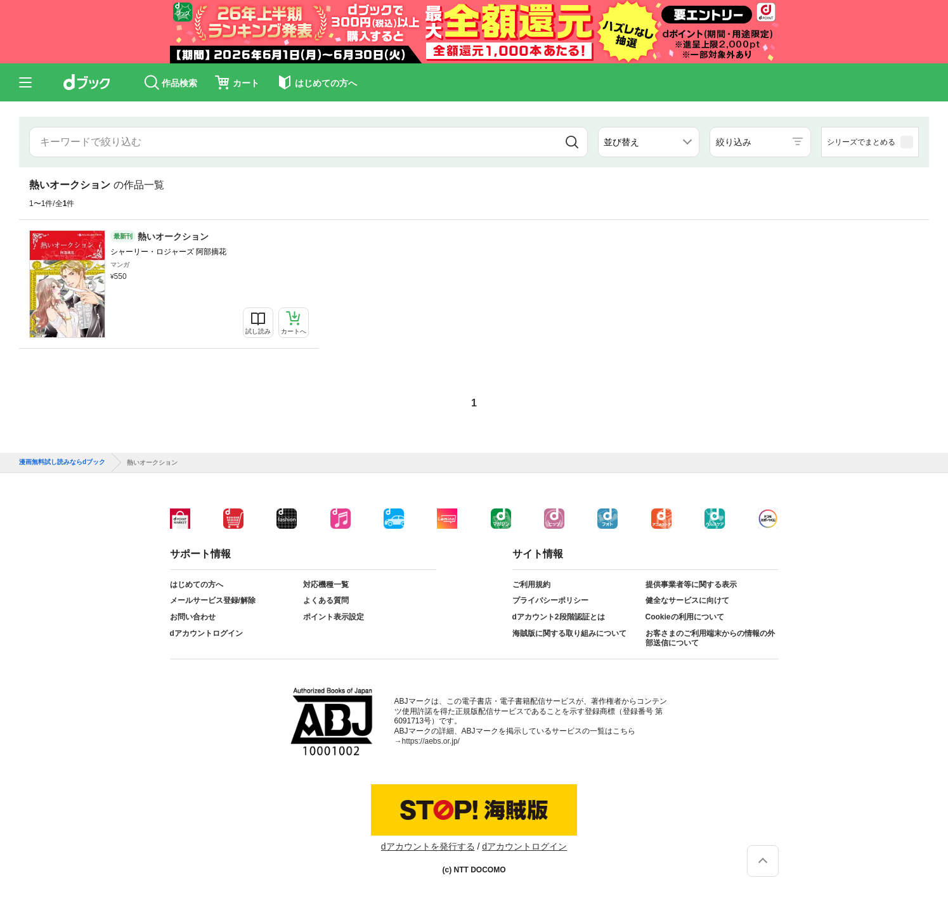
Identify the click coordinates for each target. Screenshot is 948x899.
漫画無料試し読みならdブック (62, 462)
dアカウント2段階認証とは (558, 616)
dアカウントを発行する (428, 846)
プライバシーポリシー (550, 600)
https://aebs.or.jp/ (431, 741)
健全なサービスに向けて (687, 600)
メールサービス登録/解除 (213, 600)
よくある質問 (326, 600)
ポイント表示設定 (333, 616)
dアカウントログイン (206, 633)
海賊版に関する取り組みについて (569, 633)
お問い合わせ (193, 616)
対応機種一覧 (326, 584)
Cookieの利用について (685, 616)
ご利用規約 (531, 584)
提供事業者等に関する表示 (691, 584)
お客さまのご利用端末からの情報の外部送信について (710, 638)
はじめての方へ (196, 584)
